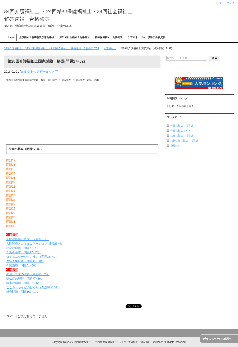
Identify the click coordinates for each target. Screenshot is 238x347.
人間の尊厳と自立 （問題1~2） (27, 239)
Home (10, 37)
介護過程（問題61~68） (22, 265)
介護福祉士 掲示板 (182, 125)
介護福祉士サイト (181, 130)
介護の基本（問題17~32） (23, 252)
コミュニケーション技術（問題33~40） (32, 256)
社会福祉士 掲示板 (182, 135)
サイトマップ (226, 2)
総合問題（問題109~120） (23, 291)
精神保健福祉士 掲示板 (184, 140)
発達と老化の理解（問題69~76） (28, 274)
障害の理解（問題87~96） (23, 283)
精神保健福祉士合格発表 (108, 37)
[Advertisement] (82, 115)
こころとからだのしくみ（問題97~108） (33, 287)
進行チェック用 (47, 71)
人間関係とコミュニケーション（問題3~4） (35, 243)
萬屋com (175, 145)
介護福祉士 (28, 71)
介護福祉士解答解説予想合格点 (36, 37)
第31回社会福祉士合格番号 (74, 37)
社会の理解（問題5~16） (22, 248)
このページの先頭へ (220, 338)
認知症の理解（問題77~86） (25, 278)
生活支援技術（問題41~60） (25, 261)
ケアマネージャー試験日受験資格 (146, 37)
